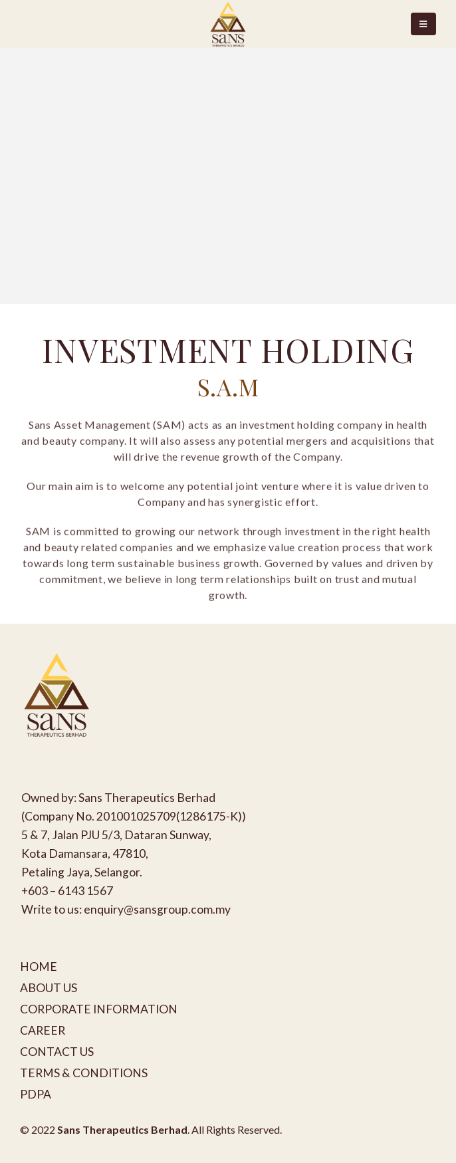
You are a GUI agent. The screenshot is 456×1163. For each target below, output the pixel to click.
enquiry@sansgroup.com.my (157, 909)
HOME (38, 966)
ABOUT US (48, 988)
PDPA (35, 1094)
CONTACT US (57, 1052)
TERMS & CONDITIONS (84, 1073)
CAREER (42, 1030)
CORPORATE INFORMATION (98, 1009)
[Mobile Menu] (423, 24)
